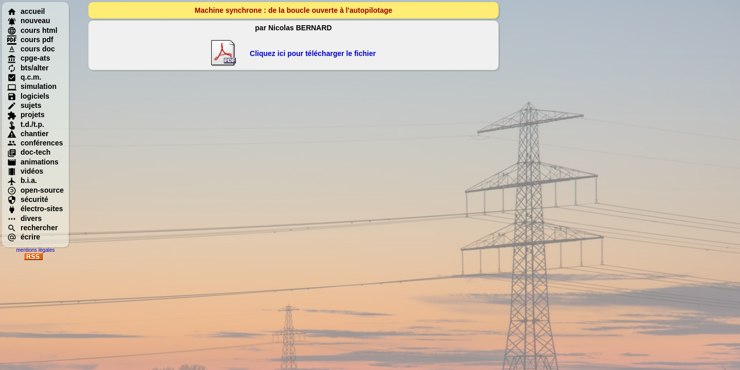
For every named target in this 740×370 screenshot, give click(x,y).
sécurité (27, 199)
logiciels (28, 96)
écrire (23, 237)
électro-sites (35, 209)
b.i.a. (22, 180)
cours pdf (30, 39)
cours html (32, 30)
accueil (26, 11)
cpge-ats (28, 58)
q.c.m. (24, 77)
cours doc (31, 49)
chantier (27, 134)
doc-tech (28, 152)
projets (26, 114)
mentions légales (35, 250)
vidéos (25, 171)
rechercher (32, 228)
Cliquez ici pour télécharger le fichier (313, 53)
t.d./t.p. (25, 124)
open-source (35, 190)
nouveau (28, 20)
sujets (24, 105)
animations (33, 162)
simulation (32, 86)
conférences (35, 143)
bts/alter (27, 68)
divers (24, 218)
